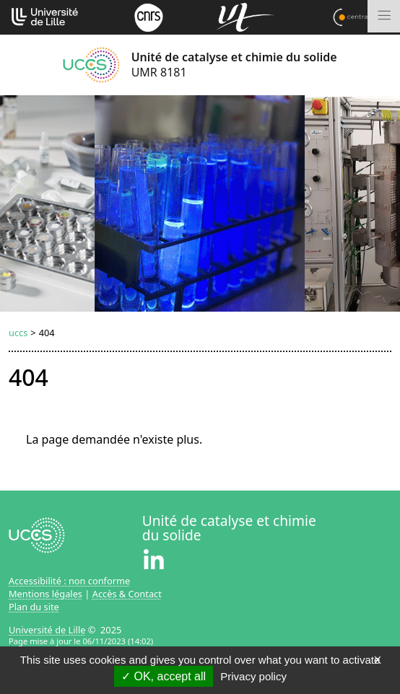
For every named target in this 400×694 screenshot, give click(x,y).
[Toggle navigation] (384, 16)
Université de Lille (47, 629)
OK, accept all (163, 676)
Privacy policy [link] (253, 676)
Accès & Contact (127, 593)
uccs (18, 332)
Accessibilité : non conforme (69, 580)
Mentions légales (45, 593)
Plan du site (34, 606)
